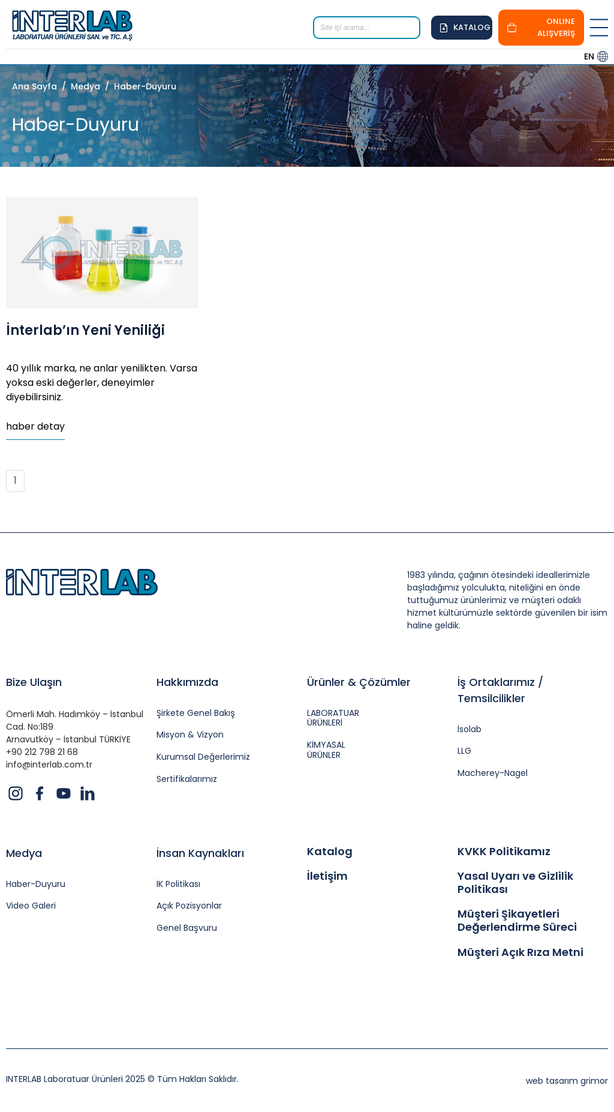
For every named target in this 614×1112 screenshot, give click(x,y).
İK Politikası (178, 884)
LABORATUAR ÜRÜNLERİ (333, 718)
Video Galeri (31, 906)
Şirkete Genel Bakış (195, 713)
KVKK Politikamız (504, 851)
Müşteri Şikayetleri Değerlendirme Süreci (517, 920)
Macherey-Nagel (493, 773)
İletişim (327, 876)
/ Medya (78, 86)
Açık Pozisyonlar (189, 906)
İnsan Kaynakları (200, 853)
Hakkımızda (187, 682)
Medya (24, 853)
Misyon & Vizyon (190, 735)
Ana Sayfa (34, 86)
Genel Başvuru (186, 928)
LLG (464, 751)
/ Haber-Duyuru (138, 86)
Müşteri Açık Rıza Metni (520, 952)
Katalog (330, 851)
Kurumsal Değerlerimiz (203, 757)
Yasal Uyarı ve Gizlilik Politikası (515, 882)
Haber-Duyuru (35, 884)
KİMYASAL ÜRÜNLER (326, 750)
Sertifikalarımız (186, 779)
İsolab (469, 729)
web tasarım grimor (567, 1081)
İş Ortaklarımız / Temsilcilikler (500, 690)
